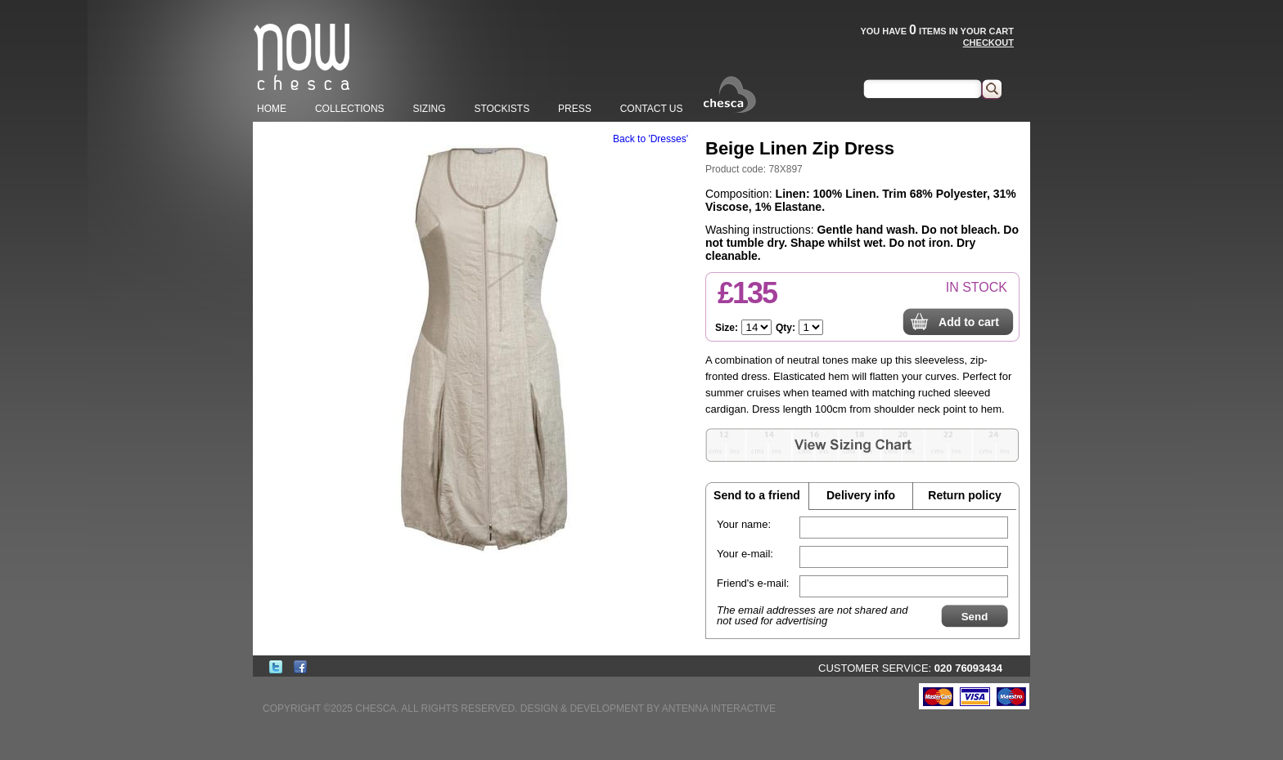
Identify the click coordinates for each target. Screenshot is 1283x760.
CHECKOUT (988, 42)
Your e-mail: (745, 554)
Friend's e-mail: (753, 583)
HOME (271, 108)
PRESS (575, 108)
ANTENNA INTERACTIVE (719, 708)
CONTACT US (651, 108)
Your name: (744, 524)
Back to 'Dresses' (650, 139)
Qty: (785, 327)
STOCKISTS (501, 108)
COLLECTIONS (350, 108)
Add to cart (969, 322)
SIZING (428, 108)
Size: (726, 327)
